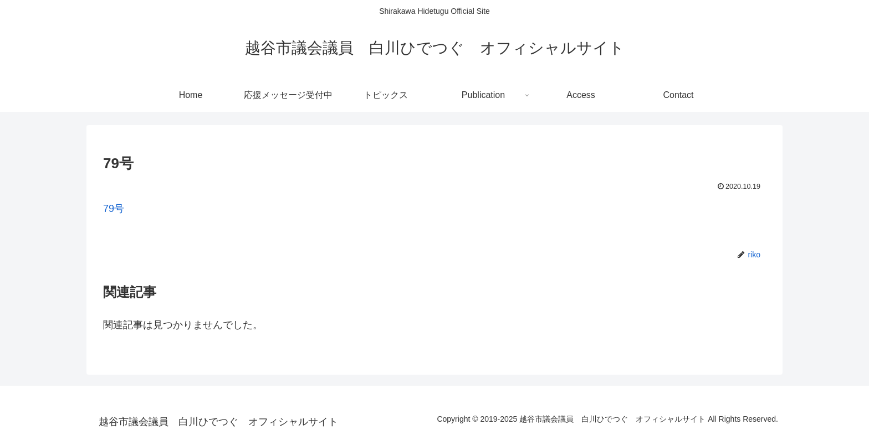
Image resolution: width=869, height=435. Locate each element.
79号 (113, 208)
